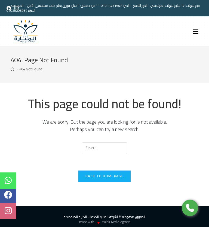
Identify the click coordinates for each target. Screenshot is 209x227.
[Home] (12, 69)
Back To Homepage (104, 176)
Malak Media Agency (116, 222)
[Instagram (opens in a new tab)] (16, 8)
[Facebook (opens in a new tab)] (10, 8)
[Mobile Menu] (195, 31)
